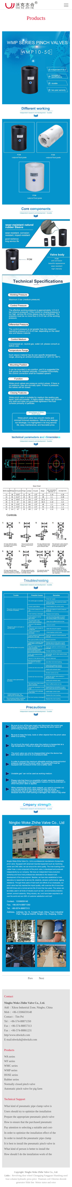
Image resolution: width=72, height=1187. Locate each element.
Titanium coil (44, 1179)
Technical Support (14, 1099)
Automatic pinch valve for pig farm (23, 1088)
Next (41, 978)
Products (9, 1050)
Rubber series (11, 1079)
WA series (9, 1056)
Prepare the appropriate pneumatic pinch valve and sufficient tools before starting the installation (29, 1117)
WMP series (10, 1070)
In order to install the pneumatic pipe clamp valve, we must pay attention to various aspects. (29, 1139)
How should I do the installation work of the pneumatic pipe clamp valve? (28, 1155)
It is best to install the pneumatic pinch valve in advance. (29, 1144)
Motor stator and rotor (45, 1182)
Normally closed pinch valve (19, 1084)
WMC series (11, 1065)
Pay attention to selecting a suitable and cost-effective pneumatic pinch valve (28, 1128)
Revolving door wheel (22, 1175)
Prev (30, 978)
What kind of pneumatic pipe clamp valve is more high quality (28, 1107)
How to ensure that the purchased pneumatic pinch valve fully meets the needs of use (28, 1123)
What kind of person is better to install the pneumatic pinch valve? (27, 1149)
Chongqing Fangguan (43, 1175)
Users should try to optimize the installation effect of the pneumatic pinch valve (27, 1112)
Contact (8, 996)
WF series (9, 1061)
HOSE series (11, 1075)
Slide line (30, 1182)
